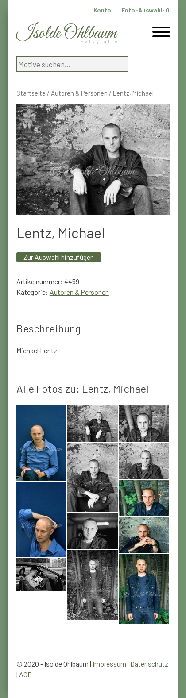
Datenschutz (149, 663)
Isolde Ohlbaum (66, 33)
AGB (25, 674)
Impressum (109, 663)
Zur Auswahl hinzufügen (58, 257)
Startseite (31, 93)
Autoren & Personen (79, 93)
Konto (102, 10)
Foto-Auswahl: (145, 10)
